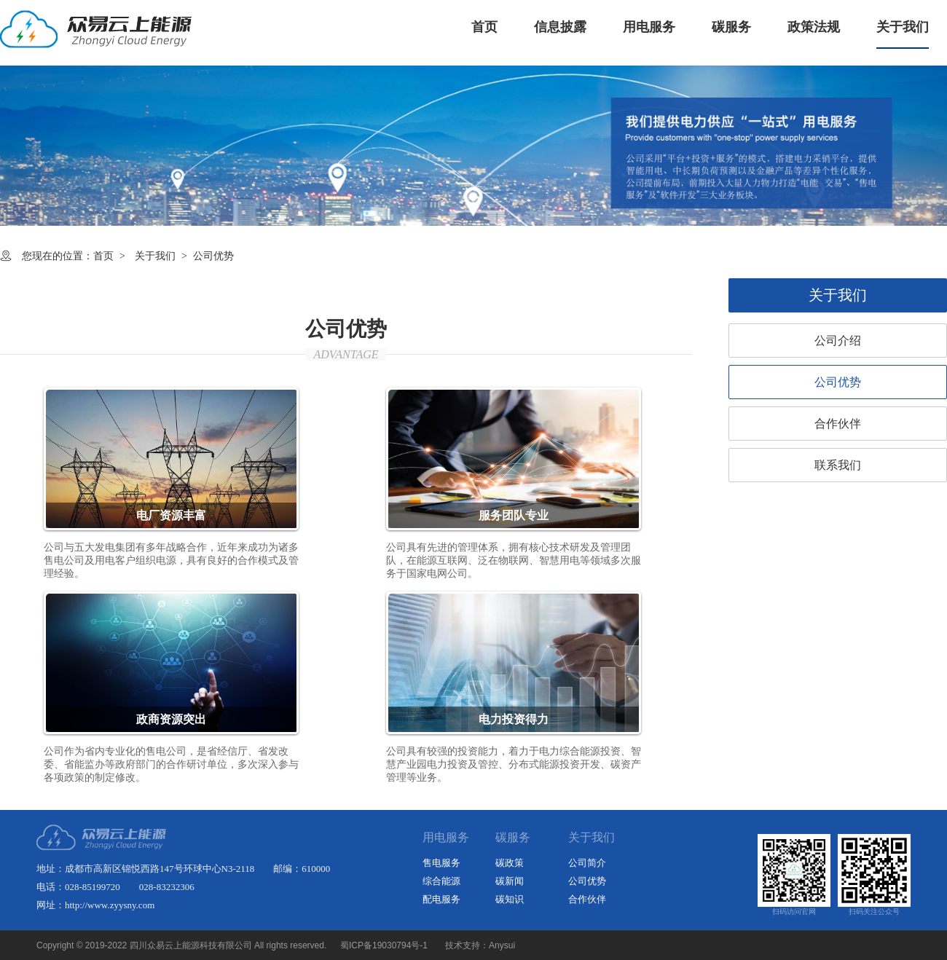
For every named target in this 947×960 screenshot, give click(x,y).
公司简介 (587, 862)
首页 (484, 27)
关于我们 (902, 27)
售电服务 (441, 862)
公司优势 (837, 382)
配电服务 (441, 899)
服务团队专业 (514, 515)
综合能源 (441, 881)
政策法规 (813, 27)
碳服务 (731, 27)
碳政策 (509, 862)
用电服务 (649, 27)
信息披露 (560, 27)
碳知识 (509, 899)
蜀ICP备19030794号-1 (384, 945)
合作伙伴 (837, 423)
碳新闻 (509, 881)
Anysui (502, 945)
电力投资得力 (514, 719)
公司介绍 (837, 340)
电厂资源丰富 (171, 515)
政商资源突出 (171, 719)
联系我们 (837, 465)
